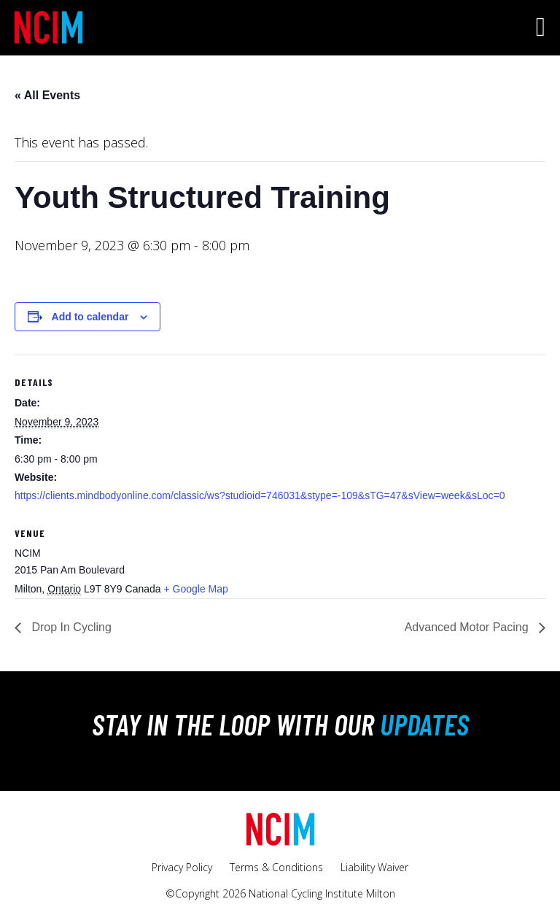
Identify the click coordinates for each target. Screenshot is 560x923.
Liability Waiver (374, 867)
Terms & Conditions (276, 867)
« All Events (47, 95)
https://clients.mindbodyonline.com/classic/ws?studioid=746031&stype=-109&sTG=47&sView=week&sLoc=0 (260, 495)
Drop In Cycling (70, 627)
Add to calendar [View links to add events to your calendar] (90, 317)
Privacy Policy (182, 867)
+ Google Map (195, 589)
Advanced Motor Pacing (468, 627)
